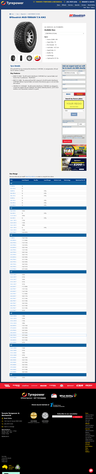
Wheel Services (88, 439)
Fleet (85, 7)
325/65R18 (13, 342)
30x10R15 (12, 213)
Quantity (80, 71)
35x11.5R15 (13, 227)
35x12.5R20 (13, 350)
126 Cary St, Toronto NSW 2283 (13, 421)
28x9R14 (12, 191)
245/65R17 (13, 286)
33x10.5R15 (13, 223)
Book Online (91, 5)
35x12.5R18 (13, 318)
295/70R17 (13, 308)
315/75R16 (13, 269)
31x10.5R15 (13, 215)
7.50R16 (12, 238)
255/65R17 (13, 291)
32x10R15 (12, 218)
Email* (64, 84)
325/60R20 (13, 372)
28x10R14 (12, 193)
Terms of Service (78, 137)
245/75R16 (13, 252)
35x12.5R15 (13, 230)
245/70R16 (13, 250)
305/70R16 (13, 266)
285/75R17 (13, 305)
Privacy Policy (69, 137)
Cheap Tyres (4, 461)
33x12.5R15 (13, 225)
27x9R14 (12, 186)
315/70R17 (13, 310)
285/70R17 (13, 301)
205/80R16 (13, 240)
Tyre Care (87, 420)
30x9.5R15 (13, 211)
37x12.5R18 (13, 321)
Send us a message (9, 426)
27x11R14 (12, 188)
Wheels (64, 5)
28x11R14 (12, 195)
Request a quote (86, 2)
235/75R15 (13, 232)
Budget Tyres (4, 460)
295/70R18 (13, 337)
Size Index (4, 456)
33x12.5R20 (13, 348)
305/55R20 (13, 369)
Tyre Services (88, 437)
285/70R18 (13, 335)
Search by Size (88, 416)
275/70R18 (13, 330)
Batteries (87, 432)
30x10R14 (12, 203)
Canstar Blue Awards (6, 458)
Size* (64, 71)
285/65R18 (13, 332)
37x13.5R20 (13, 355)
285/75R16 (13, 264)
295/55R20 (13, 362)
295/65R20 (13, 367)
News (88, 7)
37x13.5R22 (13, 377)
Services (70, 5)
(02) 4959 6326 (71, 2)
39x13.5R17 (13, 284)
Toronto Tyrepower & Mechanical (47, 2)
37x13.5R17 (13, 281)
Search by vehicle (30, 176)
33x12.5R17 (13, 274)
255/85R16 (13, 257)
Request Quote (67, 141)
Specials (77, 5)
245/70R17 (13, 289)
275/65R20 (13, 357)
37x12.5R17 (13, 279)
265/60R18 (13, 325)
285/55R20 (13, 360)
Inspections (87, 434)
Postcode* (65, 89)
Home (12, 14)
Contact (84, 5)
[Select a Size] (64, 33)
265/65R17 (13, 296)
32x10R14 (12, 205)
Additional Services (89, 441)
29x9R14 (12, 198)
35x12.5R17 (13, 277)
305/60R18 (13, 340)
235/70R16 (13, 245)
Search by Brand (89, 418)
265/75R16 (13, 262)
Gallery (92, 7)
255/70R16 (13, 254)
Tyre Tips (87, 422)
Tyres (58, 5)
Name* (64, 75)
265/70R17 (13, 298)
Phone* (70, 80)
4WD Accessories (89, 430)
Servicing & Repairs (89, 435)
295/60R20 (13, 364)
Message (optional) (67, 126)
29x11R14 (12, 200)
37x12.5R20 (13, 353)
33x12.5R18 (13, 316)
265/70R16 (13, 259)
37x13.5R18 (13, 323)
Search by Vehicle (89, 415)
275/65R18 (13, 328)
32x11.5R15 (13, 220)
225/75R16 (13, 242)
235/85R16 (13, 247)
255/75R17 (13, 293)
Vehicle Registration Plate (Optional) (68, 121)
